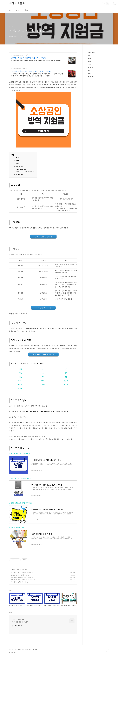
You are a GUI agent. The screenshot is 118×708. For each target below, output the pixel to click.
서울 (20, 369)
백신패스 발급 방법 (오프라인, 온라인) (20, 478)
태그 (17, 10)
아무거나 (14, 569)
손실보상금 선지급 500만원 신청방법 (21, 573)
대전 (66, 377)
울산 (20, 377)
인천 (43, 369)
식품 (89, 55)
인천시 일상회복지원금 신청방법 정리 (20, 454)
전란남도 (66, 381)
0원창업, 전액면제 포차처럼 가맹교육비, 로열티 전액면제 (31, 71)
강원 (20, 373)
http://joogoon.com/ (17, 55)
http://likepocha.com (18, 68)
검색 (103, 3)
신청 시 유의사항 (19, 166)
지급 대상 (17, 157)
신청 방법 (17, 160)
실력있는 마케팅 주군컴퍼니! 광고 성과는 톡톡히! (28, 58)
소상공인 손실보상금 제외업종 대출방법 (20, 503)
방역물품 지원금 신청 (20, 169)
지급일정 (16, 163)
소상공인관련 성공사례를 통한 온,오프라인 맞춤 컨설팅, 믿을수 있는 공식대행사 (35, 60)
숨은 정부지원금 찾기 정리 (17, 528)
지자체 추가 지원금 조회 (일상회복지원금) (25, 171)
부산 (43, 373)
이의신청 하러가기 (43, 308)
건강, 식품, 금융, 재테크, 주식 (20, 622)
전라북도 (20, 385)
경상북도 (20, 389)
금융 (89, 70)
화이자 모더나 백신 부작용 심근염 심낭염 (22, 580)
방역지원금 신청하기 (43, 237)
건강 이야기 (91, 77)
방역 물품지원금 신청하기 (43, 354)
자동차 (89, 74)
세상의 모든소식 (18, 3)
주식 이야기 (91, 67)
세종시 (43, 385)
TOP (107, 650)
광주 (66, 373)
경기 (66, 369)
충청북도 (43, 381)
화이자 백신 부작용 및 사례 (18, 582)
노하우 (89, 58)
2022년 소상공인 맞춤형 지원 (19, 575)
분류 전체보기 (91, 52)
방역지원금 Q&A (18, 174)
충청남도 (20, 381)
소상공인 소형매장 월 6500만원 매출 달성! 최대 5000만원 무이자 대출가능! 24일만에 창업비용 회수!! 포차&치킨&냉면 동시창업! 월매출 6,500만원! (37, 75)
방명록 (26, 10)
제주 (43, 377)
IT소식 (89, 64)
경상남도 (66, 385)
